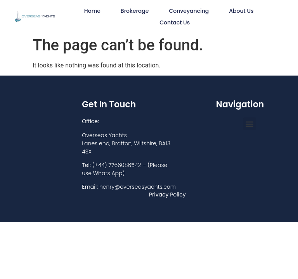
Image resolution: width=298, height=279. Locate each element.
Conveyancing (189, 11)
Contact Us (174, 22)
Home (92, 11)
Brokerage (135, 11)
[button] (249, 123)
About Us (241, 11)
